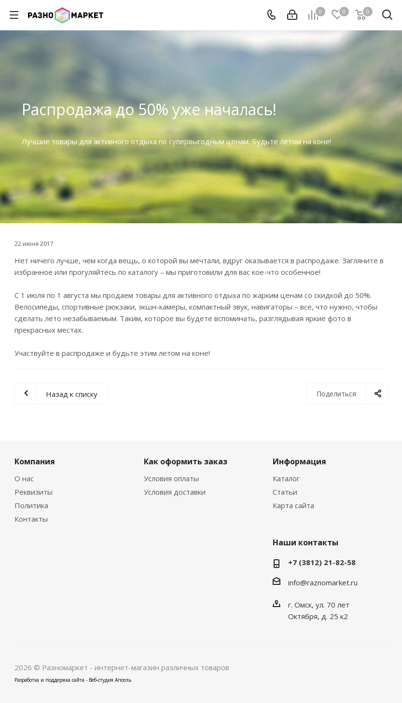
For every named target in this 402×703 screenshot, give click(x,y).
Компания (34, 461)
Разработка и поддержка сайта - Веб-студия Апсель (72, 679)
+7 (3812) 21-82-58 (322, 562)
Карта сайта (293, 505)
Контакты (31, 519)
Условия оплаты (171, 478)
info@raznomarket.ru (323, 582)
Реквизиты (33, 492)
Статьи (285, 492)
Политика (31, 505)
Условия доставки (175, 492)
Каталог (286, 478)
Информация (299, 461)
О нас (24, 478)
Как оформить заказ (185, 461)
